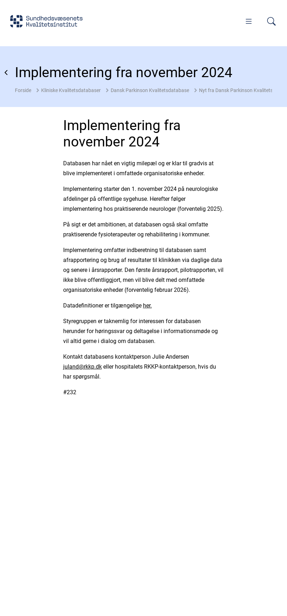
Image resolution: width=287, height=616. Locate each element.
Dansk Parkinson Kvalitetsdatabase (150, 90)
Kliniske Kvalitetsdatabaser (71, 90)
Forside (23, 90)
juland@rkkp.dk (82, 366)
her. (147, 305)
